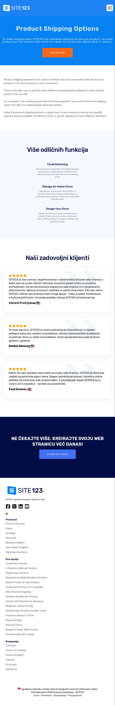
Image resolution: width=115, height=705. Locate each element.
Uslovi (36, 695)
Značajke (10, 533)
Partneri (10, 659)
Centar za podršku (16, 650)
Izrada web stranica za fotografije (24, 587)
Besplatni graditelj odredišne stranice (26, 577)
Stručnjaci (11, 664)
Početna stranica (15, 523)
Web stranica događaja (18, 591)
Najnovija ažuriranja (16, 552)
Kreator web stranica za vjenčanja (24, 601)
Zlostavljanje (59, 695)
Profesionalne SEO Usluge (20, 634)
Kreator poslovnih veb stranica (22, 582)
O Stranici (11, 645)
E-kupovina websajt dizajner (21, 568)
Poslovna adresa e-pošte (20, 615)
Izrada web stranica (16, 563)
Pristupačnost (75, 695)
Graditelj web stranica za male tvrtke (26, 610)
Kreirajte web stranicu (57, 454)
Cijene (9, 528)
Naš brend (11, 669)
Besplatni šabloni (15, 542)
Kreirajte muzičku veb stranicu (22, 596)
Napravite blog (14, 620)
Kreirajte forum (14, 624)
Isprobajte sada (57, 52)
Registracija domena (17, 572)
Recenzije (11, 537)
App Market (17, 547)
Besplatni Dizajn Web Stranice (22, 629)
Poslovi (15, 655)
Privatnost (46, 695)
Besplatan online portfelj (19, 606)
